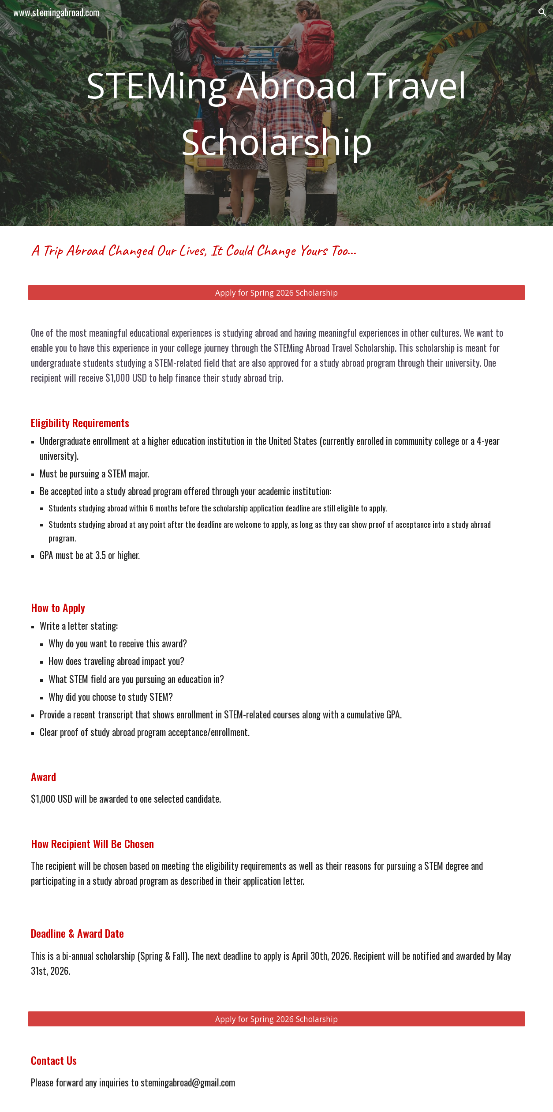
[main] (276, 113)
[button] (542, 12)
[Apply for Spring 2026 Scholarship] (276, 292)
